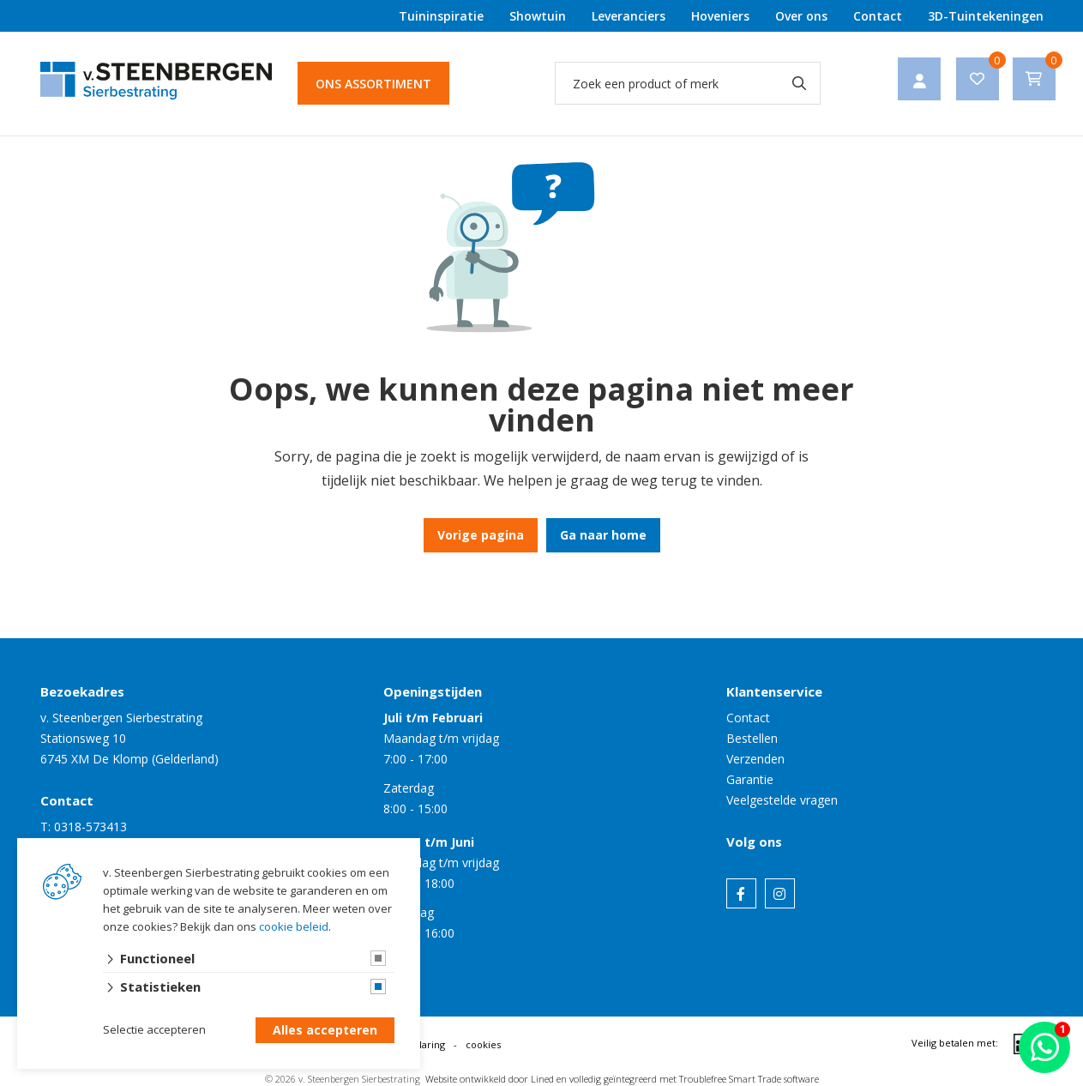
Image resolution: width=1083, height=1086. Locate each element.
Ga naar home (603, 535)
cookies (483, 1044)
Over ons (801, 16)
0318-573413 (90, 826)
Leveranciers (628, 16)
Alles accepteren (325, 1031)
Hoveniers (720, 16)
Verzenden (755, 759)
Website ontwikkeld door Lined (489, 1078)
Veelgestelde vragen (782, 800)
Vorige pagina (480, 535)
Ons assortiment (373, 83)
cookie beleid (293, 926)
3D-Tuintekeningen (986, 16)
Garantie (749, 779)
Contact (877, 16)
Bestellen (752, 738)
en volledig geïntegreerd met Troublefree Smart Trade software (688, 1078)
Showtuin (537, 16)
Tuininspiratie (441, 16)
